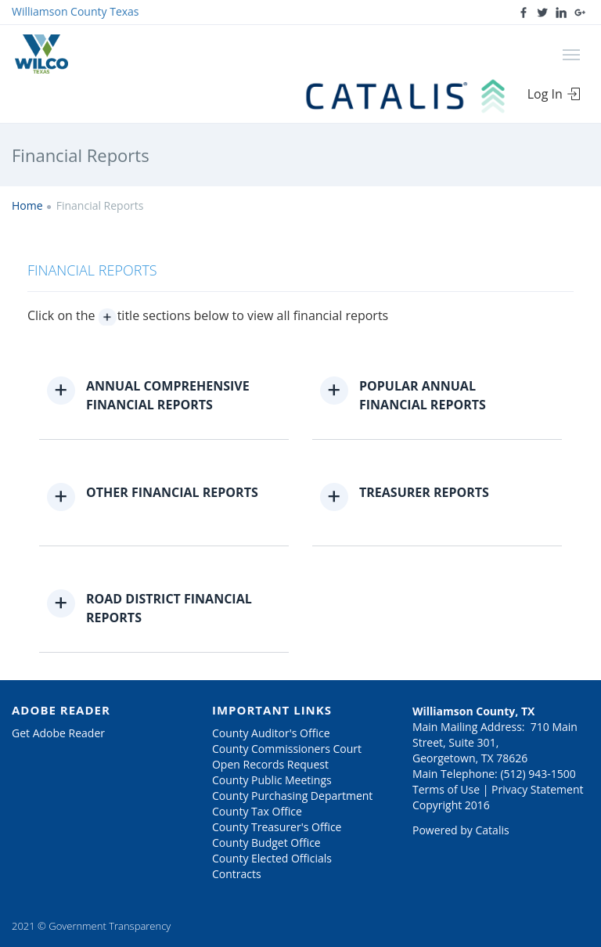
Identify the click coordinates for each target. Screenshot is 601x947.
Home (27, 205)
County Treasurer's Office (276, 826)
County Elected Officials (272, 858)
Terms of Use (446, 789)
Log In (554, 94)
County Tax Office (257, 811)
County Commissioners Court (287, 748)
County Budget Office (266, 842)
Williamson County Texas (75, 11)
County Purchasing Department (292, 795)
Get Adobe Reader (58, 733)
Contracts (236, 873)
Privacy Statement (537, 789)
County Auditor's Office (271, 733)
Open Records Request (270, 764)
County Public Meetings (272, 779)
